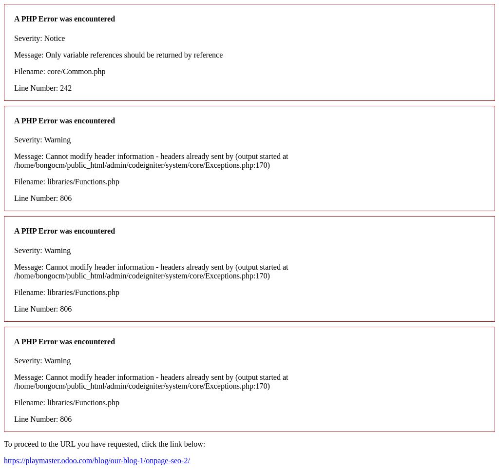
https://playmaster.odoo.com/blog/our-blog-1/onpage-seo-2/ (97, 460)
